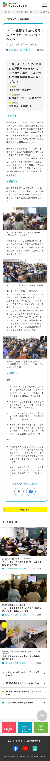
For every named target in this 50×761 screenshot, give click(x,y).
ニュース (11, 741)
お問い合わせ (21, 741)
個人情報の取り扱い (34, 741)
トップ (7, 12)
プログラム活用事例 (24, 12)
